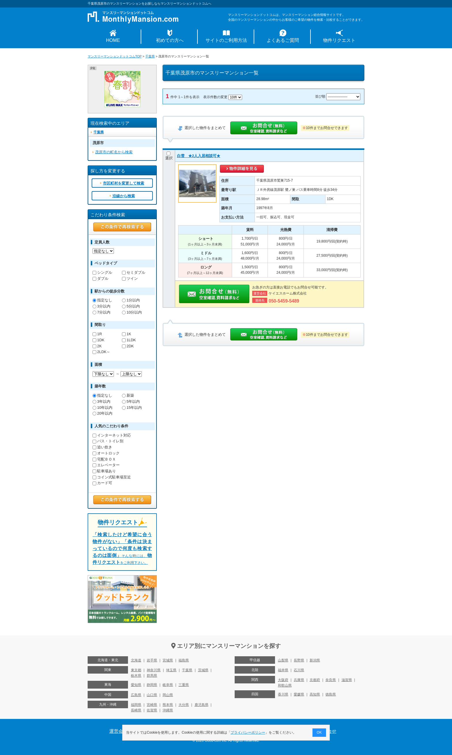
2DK (128, 346)
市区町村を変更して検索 (123, 183)
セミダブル (133, 272)
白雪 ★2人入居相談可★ (198, 156)
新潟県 (315, 660)
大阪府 (283, 680)
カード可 (102, 483)
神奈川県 (154, 670)
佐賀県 (152, 710)
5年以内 (131, 401)
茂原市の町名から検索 (114, 152)
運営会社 (118, 731)
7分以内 (101, 312)
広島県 (136, 695)
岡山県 (168, 695)
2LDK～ (101, 352)
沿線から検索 (123, 196)
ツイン (130, 278)
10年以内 (102, 407)
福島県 (183, 660)
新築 (128, 395)
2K (97, 346)
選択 (169, 156)
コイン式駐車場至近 (112, 477)
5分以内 (131, 306)
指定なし (102, 300)
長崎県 (136, 710)
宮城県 (168, 660)
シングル (102, 272)
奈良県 (330, 680)
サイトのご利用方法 (226, 40)
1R (97, 334)
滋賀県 (347, 680)
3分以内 (101, 306)
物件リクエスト (339, 40)
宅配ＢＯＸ (104, 459)
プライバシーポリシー (248, 732)
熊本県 (168, 705)
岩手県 (152, 660)
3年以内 (101, 401)
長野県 (299, 660)
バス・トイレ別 (108, 441)
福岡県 (136, 705)
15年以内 (132, 407)
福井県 (283, 670)
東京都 (136, 670)
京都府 (315, 680)
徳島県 (330, 694)
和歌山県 (285, 685)
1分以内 (131, 300)
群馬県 (152, 676)
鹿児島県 (201, 705)
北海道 (136, 660)
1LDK (129, 340)
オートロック (106, 453)
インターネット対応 (112, 435)
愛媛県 (299, 694)
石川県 (299, 670)
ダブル (100, 278)
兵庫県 (299, 680)
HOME (113, 40)
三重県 (183, 685)
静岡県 (152, 685)
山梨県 (283, 660)
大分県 (183, 705)
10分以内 (132, 312)
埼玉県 (171, 670)
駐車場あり (104, 471)
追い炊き (102, 447)
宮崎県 (152, 705)
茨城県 (203, 670)
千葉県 (150, 56)
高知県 (315, 694)
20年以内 (102, 413)
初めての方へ (170, 40)
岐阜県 (168, 685)
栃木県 (136, 676)
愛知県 (136, 685)
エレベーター (106, 465)
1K (126, 334)
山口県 (152, 695)
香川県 (283, 694)
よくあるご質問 (283, 40)
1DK (98, 340)
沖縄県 (168, 710)
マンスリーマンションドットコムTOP (115, 56)
